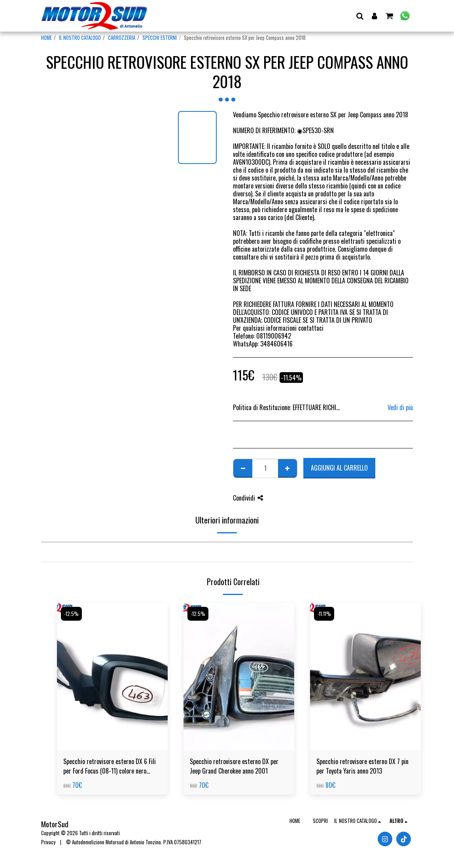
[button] (360, 16)
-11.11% (324, 614)
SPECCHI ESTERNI (159, 37)
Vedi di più (400, 407)
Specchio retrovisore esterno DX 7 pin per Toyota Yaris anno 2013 (362, 766)
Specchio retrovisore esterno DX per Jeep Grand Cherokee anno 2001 (234, 766)
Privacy (48, 842)
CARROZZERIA (121, 37)
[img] (112, 676)
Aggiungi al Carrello (339, 468)
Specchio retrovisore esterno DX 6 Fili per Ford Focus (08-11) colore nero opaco (109, 766)
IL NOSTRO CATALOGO (80, 37)
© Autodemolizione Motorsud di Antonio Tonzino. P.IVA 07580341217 (133, 842)
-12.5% (71, 614)
